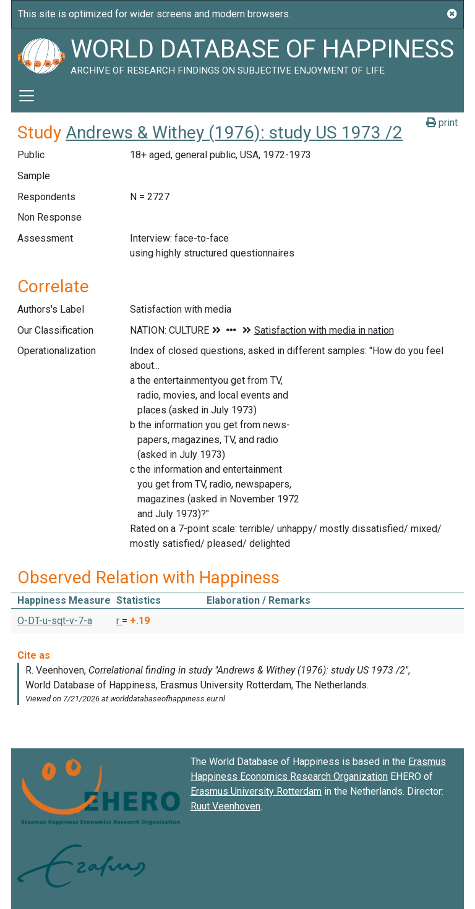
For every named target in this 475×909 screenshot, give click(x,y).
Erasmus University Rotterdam (256, 791)
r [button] (119, 621)
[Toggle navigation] (26, 96)
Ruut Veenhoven (225, 806)
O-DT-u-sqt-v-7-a (54, 621)
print (442, 123)
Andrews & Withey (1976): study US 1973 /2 (234, 132)
